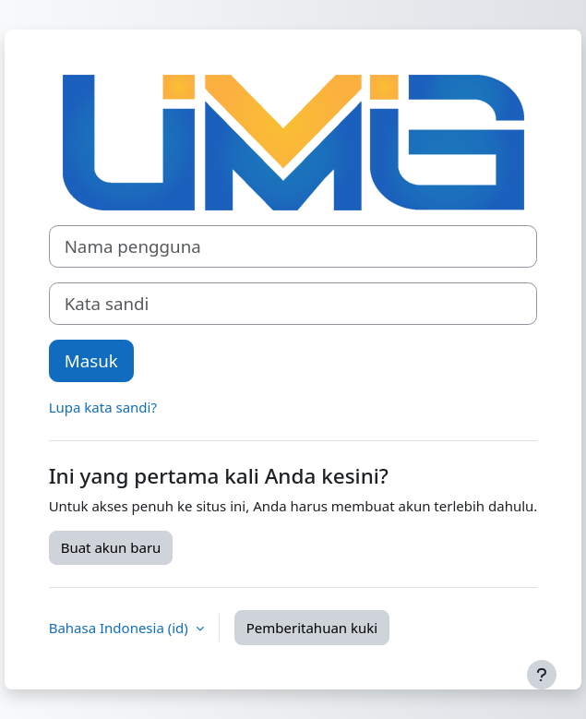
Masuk (91, 360)
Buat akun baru (111, 547)
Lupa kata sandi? (103, 407)
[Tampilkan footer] (541, 674)
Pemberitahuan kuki (311, 627)
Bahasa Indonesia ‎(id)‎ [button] (120, 627)
